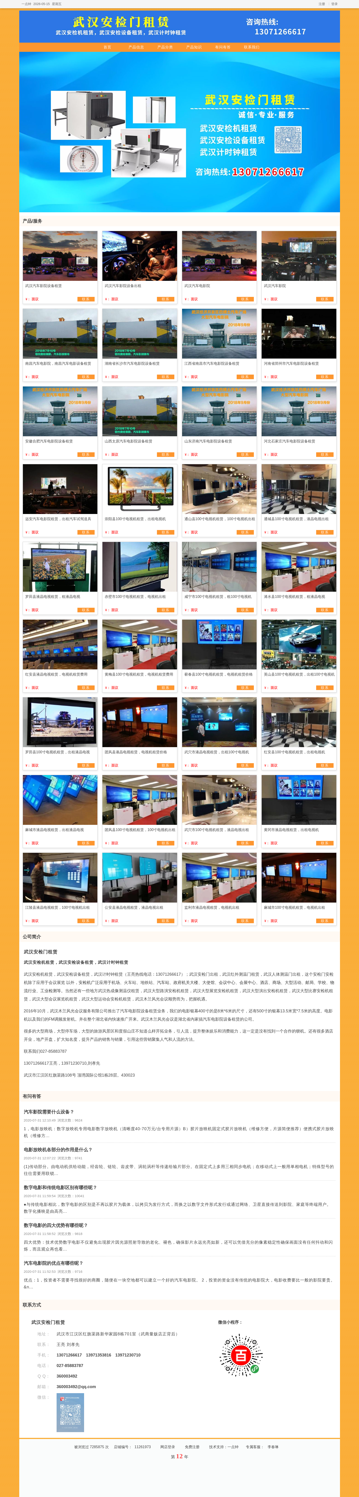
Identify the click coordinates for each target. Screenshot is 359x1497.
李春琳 (273, 1447)
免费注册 (192, 1447)
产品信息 (136, 47)
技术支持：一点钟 (223, 1447)
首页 (107, 47)
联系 (86, 299)
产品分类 (165, 47)
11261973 (142, 1447)
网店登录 (167, 1447)
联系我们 (252, 47)
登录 (334, 4)
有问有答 (223, 47)
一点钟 (26, 4)
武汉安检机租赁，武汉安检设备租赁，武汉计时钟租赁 (76, 962)
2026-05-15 (41, 4)
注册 (322, 4)
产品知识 (194, 47)
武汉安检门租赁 (41, 951)
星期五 (57, 4)
